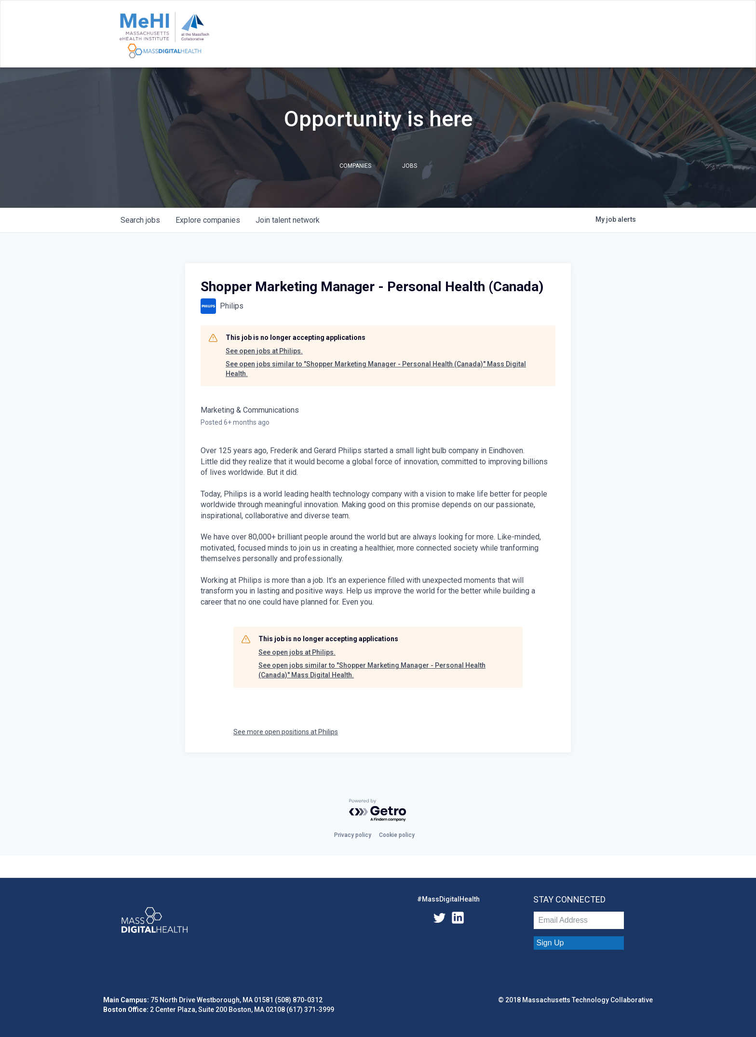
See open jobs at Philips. (264, 351)
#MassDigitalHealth (448, 899)
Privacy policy (352, 835)
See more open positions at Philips (285, 732)
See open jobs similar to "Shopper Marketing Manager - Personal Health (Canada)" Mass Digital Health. (376, 368)
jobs (140, 220)
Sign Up (550, 943)
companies (208, 220)
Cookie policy (397, 835)
